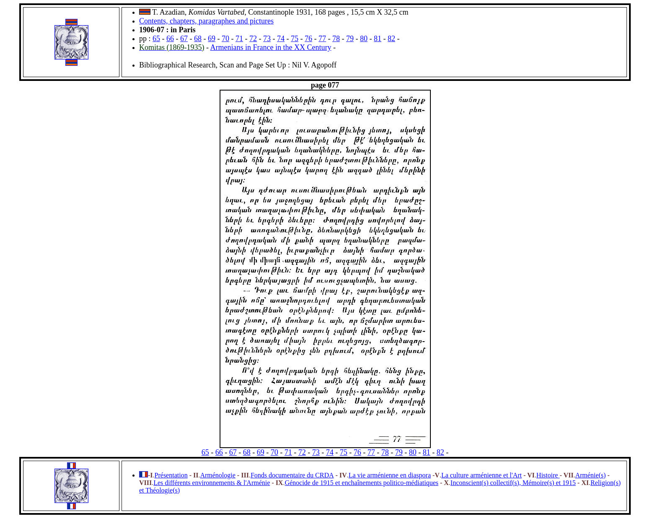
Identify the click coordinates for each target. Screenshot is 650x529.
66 (170, 38)
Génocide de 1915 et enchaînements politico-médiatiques (361, 482)
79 (350, 38)
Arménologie (217, 475)
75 (294, 38)
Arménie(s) (590, 475)
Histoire (548, 475)
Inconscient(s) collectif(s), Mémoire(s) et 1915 (513, 482)
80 (364, 38)
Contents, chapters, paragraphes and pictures (206, 21)
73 (267, 38)
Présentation (171, 475)
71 (239, 38)
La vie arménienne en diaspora (390, 475)
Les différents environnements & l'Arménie (211, 482)
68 (198, 38)
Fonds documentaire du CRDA (292, 475)
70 (225, 38)
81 (377, 38)
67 (184, 38)
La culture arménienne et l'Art (481, 475)
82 (391, 38)
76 (308, 38)
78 (336, 38)
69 (211, 38)
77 (322, 38)
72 (253, 38)
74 (281, 38)
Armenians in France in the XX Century (270, 47)
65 (156, 38)
